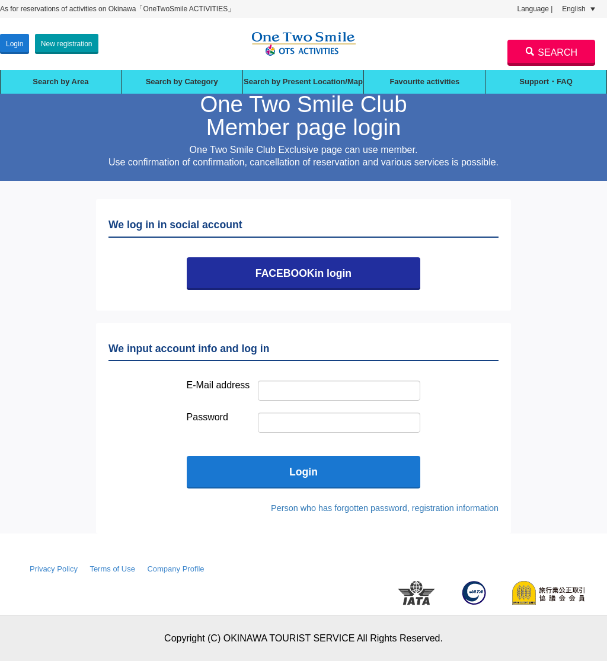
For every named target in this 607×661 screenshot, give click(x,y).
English (578, 9)
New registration (66, 44)
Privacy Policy (54, 568)
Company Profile (175, 568)
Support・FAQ (546, 81)
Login (14, 44)
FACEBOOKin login (303, 273)
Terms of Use (112, 568)
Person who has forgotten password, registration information (385, 508)
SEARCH (551, 52)
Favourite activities (424, 81)
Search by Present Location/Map (303, 81)
